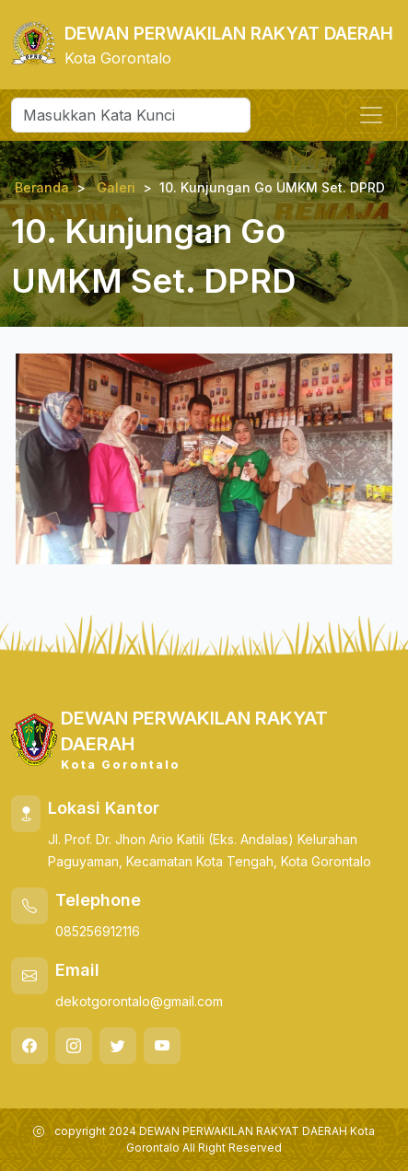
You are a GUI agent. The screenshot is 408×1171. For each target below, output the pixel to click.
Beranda (42, 187)
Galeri (116, 187)
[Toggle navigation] (371, 115)
